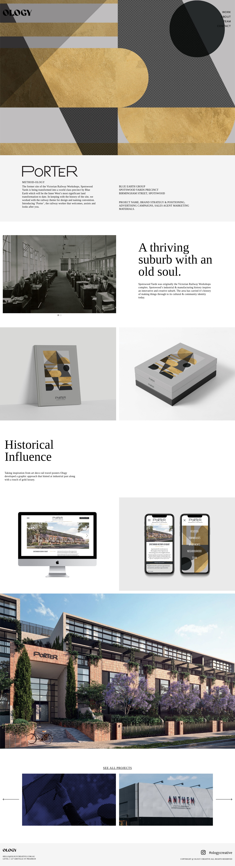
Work (226, 12)
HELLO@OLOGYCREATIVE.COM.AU (19, 856)
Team (227, 21)
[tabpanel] (59, 274)
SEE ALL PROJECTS (117, 768)
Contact (224, 26)
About (226, 16)
